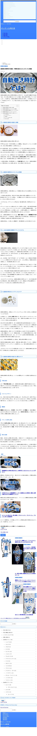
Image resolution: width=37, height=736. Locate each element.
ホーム (4, 712)
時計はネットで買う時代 (5, 721)
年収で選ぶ (5, 34)
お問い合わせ (5, 713)
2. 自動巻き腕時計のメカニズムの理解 (9, 108)
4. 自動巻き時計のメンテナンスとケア (9, 111)
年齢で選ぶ (5, 35)
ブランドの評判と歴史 (8, 117)
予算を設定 (7, 114)
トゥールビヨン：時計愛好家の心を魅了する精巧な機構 (29, 549)
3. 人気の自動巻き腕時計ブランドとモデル (10, 110)
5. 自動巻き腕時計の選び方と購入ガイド (10, 113)
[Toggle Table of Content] (17, 106)
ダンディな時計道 (8, 28)
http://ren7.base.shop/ (4, 707)
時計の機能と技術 (4, 532)
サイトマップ (5, 714)
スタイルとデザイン (8, 115)
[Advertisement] (19, 54)
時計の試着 (7, 118)
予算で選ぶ (5, 33)
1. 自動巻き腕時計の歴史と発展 (8, 107)
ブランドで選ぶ (6, 36)
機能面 (6, 116)
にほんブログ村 (3, 529)
